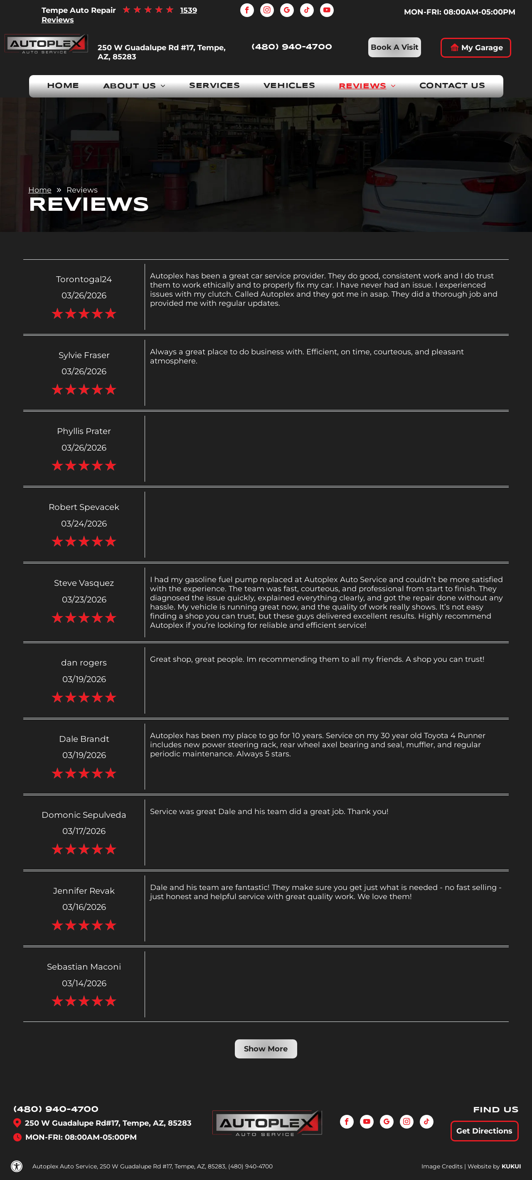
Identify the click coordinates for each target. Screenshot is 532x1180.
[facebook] (247, 11)
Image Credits (442, 1166)
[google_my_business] (287, 11)
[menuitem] (63, 86)
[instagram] (267, 11)
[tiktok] (307, 11)
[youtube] (327, 11)
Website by (484, 1166)
